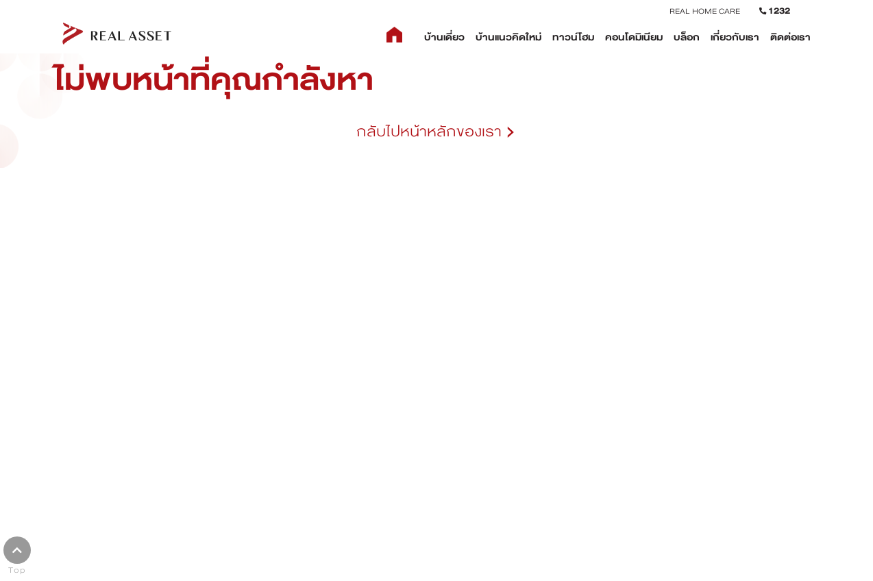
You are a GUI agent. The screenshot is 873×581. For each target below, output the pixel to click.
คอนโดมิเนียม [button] (634, 37)
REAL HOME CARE (704, 11)
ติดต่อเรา (790, 37)
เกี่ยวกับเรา (735, 37)
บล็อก (687, 37)
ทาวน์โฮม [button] (573, 37)
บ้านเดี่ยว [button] (444, 37)
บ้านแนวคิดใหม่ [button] (508, 37)
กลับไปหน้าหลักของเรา (436, 132)
